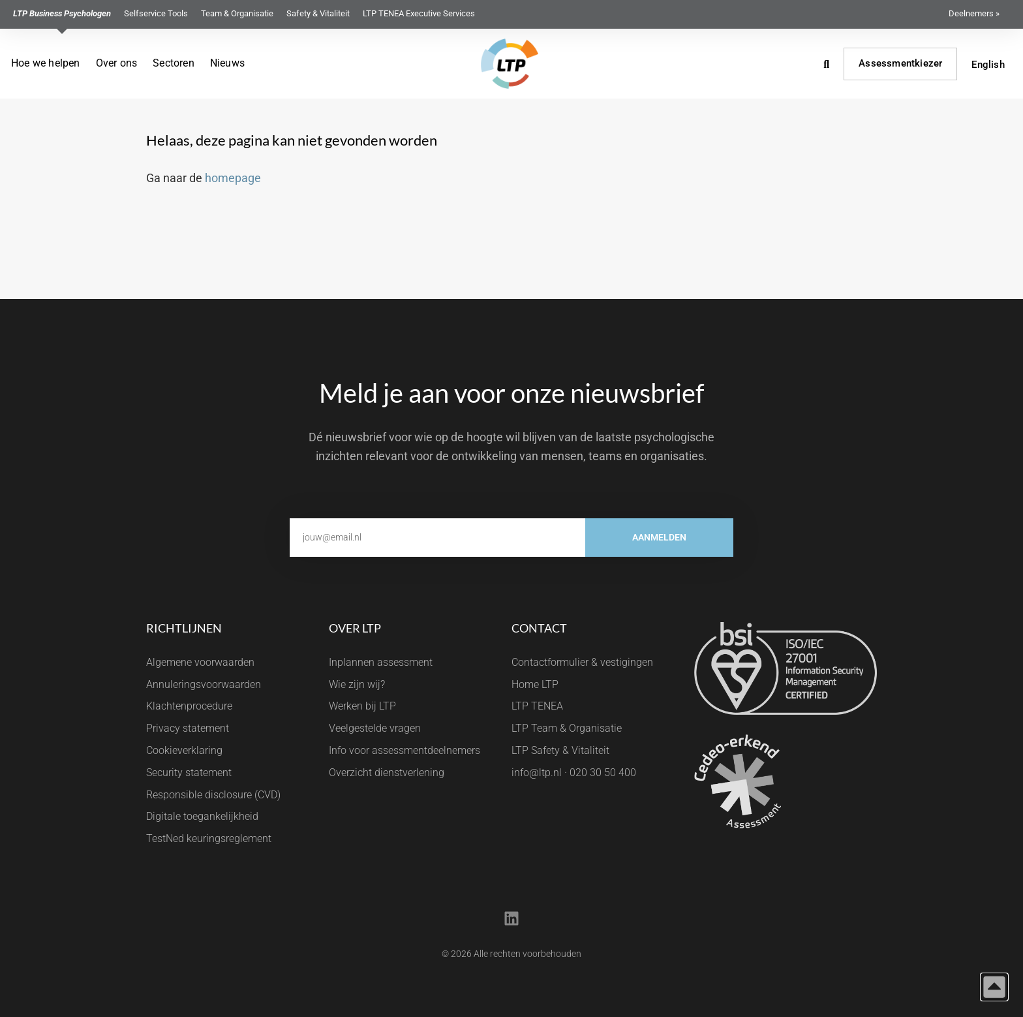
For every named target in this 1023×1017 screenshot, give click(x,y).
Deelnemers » (974, 13)
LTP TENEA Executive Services (419, 13)
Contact (539, 628)
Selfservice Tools (156, 13)
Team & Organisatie (237, 13)
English (987, 64)
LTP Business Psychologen (62, 13)
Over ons (117, 63)
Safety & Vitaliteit (318, 13)
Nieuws (227, 63)
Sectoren (173, 63)
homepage (233, 178)
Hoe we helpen (45, 63)
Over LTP (355, 628)
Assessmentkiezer (900, 63)
